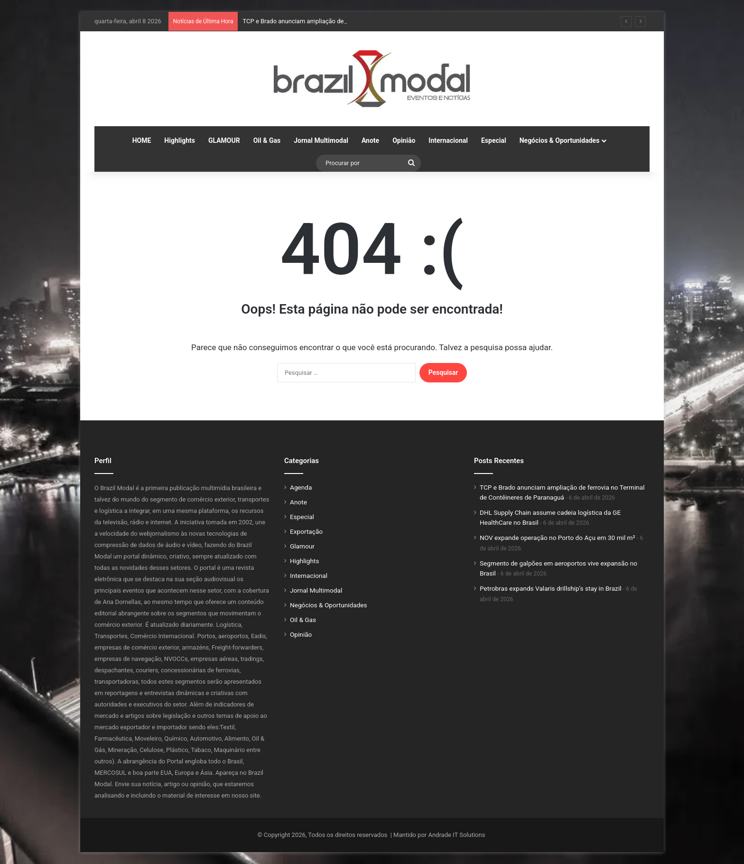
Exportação (306, 531)
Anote (370, 140)
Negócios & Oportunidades (560, 140)
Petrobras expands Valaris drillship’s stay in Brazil (551, 588)
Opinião (403, 140)
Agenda (301, 487)
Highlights (179, 140)
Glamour (302, 546)
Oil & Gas (266, 140)
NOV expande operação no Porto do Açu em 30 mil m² (557, 537)
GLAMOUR (224, 140)
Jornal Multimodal (321, 140)
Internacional (448, 140)
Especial (493, 140)
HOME (141, 140)
